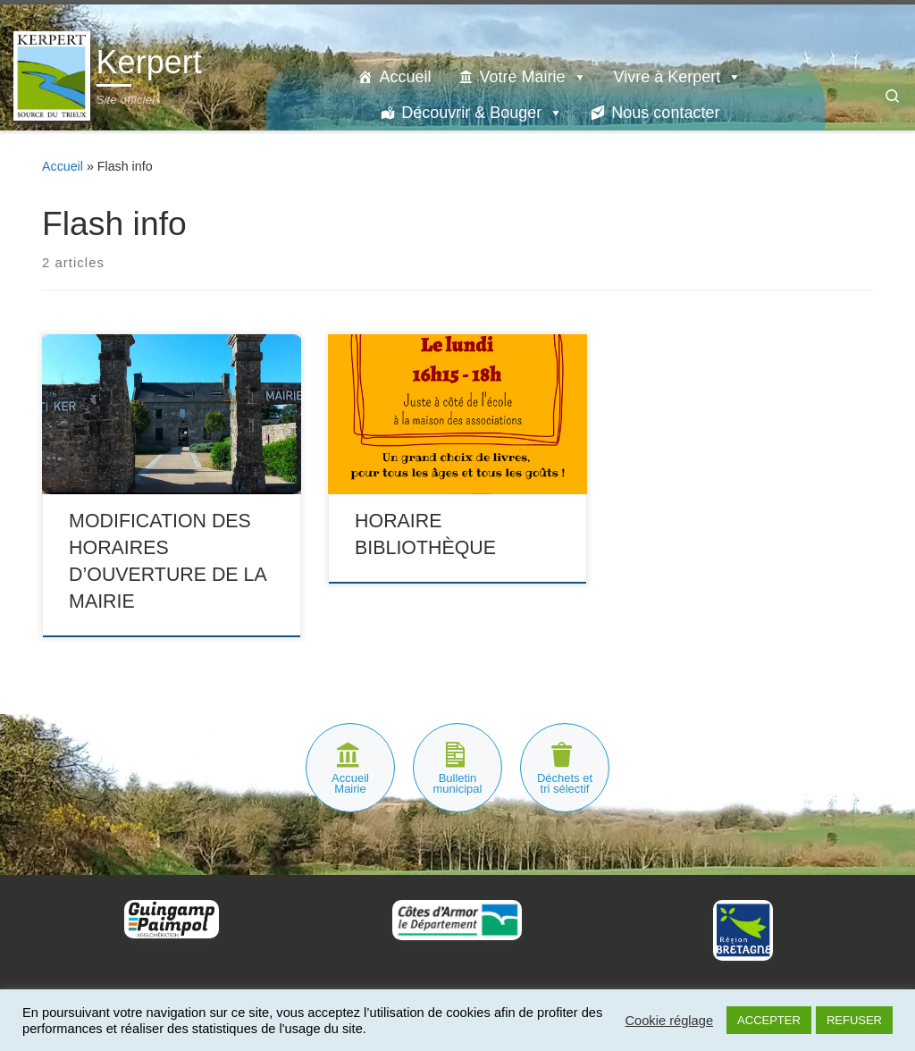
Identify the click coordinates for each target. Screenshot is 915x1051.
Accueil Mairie (350, 783)
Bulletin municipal (458, 783)
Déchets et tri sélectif (564, 783)
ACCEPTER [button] (769, 1020)
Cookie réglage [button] (669, 1020)
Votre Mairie (532, 77)
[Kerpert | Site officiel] (51, 73)
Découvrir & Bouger (482, 113)
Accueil (405, 77)
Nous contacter (665, 113)
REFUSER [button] (854, 1020)
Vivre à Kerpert (678, 77)
